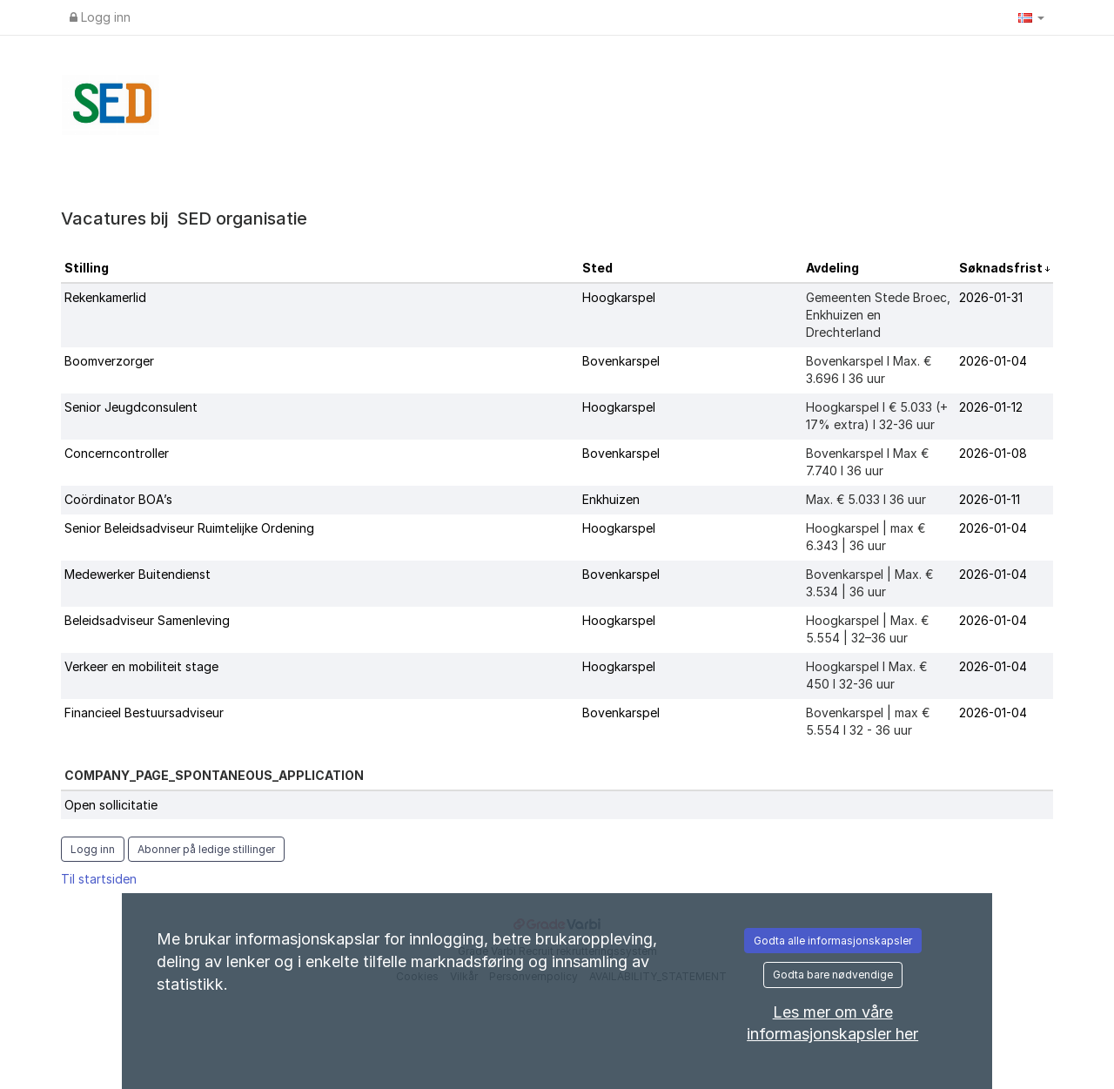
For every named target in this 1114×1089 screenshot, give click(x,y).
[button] (1031, 17)
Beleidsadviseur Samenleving (147, 620)
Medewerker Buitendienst (137, 574)
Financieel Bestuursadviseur (144, 712)
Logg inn (100, 17)
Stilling (86, 267)
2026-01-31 (991, 297)
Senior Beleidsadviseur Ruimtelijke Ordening (189, 528)
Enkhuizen (611, 499)
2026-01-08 (993, 453)
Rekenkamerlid (105, 297)
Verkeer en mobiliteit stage (141, 666)
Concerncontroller (116, 453)
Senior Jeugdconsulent (131, 407)
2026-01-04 (993, 360)
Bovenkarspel (621, 360)
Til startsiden (99, 878)
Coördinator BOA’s (118, 499)
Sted (597, 267)
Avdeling (832, 267)
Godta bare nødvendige (833, 974)
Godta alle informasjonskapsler (833, 940)
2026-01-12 (991, 407)
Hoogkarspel (618, 297)
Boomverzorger (109, 360)
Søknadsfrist (1002, 267)
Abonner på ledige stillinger (206, 849)
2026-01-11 (989, 499)
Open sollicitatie (111, 804)
